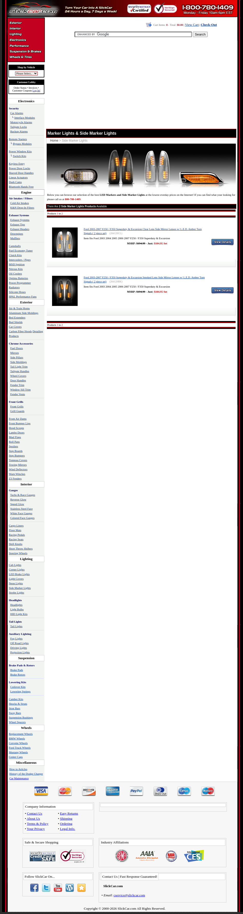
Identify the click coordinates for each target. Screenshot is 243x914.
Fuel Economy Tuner (21, 250)
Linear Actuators (18, 177)
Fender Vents (17, 394)
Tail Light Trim (19, 366)
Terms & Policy (37, 824)
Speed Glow (17, 504)
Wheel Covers (18, 375)
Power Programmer (20, 282)
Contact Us (34, 813)
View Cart (192, 25)
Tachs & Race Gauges (22, 494)
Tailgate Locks (18, 126)
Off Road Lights (19, 643)
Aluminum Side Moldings (23, 312)
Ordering (66, 824)
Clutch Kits (15, 255)
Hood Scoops (16, 427)
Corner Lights (17, 569)
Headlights (16, 604)
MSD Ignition (17, 264)
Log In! (36, 90)
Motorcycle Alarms (21, 122)
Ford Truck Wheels (20, 747)
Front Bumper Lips (20, 423)
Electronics (26, 40)
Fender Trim (17, 384)
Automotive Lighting (26, 35)
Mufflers (15, 238)
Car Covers (15, 326)
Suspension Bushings (21, 717)
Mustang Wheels (18, 752)
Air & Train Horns (19, 308)
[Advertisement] (140, 85)
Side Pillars (16, 357)
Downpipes (16, 233)
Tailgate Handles (19, 371)
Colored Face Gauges (22, 517)
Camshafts (15, 245)
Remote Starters (18, 139)
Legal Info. (67, 829)
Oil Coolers (15, 273)
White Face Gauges (21, 513)
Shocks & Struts (18, 703)
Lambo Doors (17, 432)
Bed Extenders (17, 317)
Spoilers (13, 446)
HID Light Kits (18, 613)
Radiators (14, 287)
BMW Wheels (17, 738)
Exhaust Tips (17, 224)
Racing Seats (16, 539)
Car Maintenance (19, 778)
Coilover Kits (18, 686)
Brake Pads (16, 669)
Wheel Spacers (17, 722)
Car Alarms (16, 113)
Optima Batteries (18, 278)
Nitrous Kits (16, 268)
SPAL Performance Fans (23, 296)
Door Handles (18, 380)
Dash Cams (15, 182)
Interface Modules (24, 117)
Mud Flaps (15, 437)
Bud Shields (16, 322)
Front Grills (17, 406)
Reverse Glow (18, 499)
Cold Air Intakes (19, 202)
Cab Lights (15, 564)
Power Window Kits (20, 151)
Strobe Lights (16, 592)
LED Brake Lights (19, 574)
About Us (33, 818)
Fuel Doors (16, 348)
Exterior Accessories (26, 23)
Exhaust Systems (19, 219)
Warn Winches (17, 473)
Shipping (66, 818)
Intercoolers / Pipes (20, 259)
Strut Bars (14, 708)
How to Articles (18, 769)
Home (54, 140)
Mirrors (14, 352)
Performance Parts (26, 46)
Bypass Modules (22, 143)
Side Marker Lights (20, 587)
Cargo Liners (16, 525)
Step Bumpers (17, 455)
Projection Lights (20, 652)
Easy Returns (69, 813)
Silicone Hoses (17, 291)
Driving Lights (18, 647)
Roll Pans (14, 441)
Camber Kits (16, 699)
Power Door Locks (19, 168)
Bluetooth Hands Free (21, 186)
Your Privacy (36, 829)
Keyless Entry (17, 163)
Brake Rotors (17, 674)
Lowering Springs (20, 691)
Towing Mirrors (18, 464)
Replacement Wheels (21, 733)
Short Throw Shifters (21, 548)
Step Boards (16, 450)
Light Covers (16, 578)
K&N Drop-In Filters (22, 207)
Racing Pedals (17, 534)
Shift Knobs (16, 543)
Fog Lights (16, 638)
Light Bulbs (17, 609)
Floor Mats (15, 530)
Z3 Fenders (15, 478)
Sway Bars (15, 712)
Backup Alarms (19, 131)
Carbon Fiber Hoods (20, 331)
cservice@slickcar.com (129, 895)
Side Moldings (18, 361)
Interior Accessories (26, 29)
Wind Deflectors (18, 469)
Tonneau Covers (18, 460)
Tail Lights (16, 626)
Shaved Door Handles (21, 172)
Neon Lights (16, 583)
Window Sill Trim (20, 389)
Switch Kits (19, 155)
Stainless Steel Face (21, 508)
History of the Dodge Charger (26, 773)
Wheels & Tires (26, 57)
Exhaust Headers (19, 229)
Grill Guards (17, 411)
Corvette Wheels (18, 743)
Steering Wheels (18, 553)
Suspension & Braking (26, 51)
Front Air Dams (18, 418)
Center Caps (16, 756)
